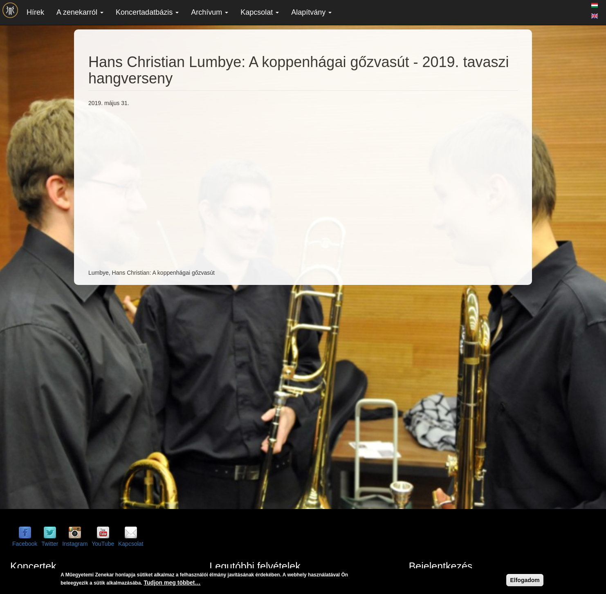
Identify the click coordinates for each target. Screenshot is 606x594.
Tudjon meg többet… (172, 582)
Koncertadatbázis (147, 12)
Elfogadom (524, 580)
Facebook (24, 543)
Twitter (49, 543)
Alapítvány (311, 12)
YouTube (103, 543)
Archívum (209, 12)
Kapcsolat (259, 12)
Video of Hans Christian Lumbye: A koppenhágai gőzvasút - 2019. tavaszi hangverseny (219, 187)
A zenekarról (79, 12)
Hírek (35, 12)
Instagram (75, 543)
